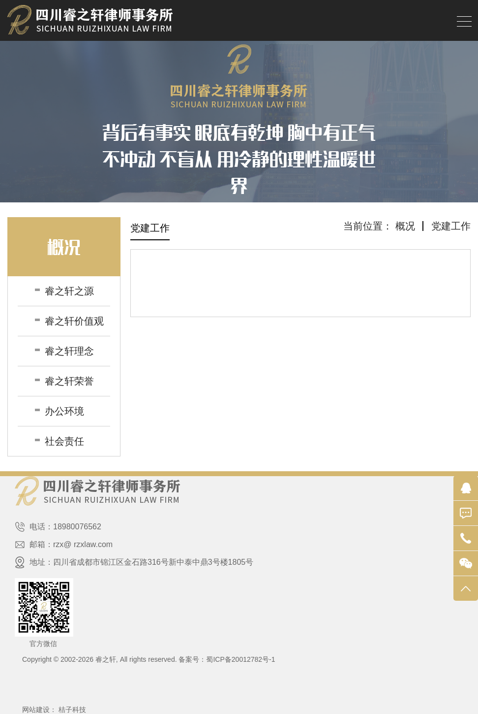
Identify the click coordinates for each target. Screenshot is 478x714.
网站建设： (39, 710)
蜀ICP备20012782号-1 (240, 659)
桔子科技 (72, 710)
